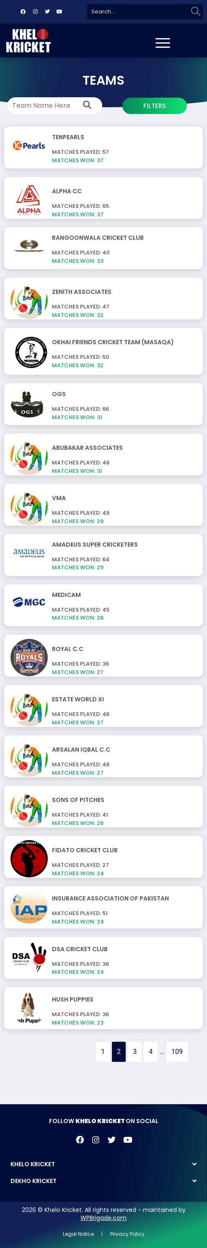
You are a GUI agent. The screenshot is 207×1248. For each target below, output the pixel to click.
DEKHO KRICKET (33, 1181)
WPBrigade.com (103, 1218)
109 (177, 1052)
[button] (103, 1164)
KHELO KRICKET (32, 1164)
